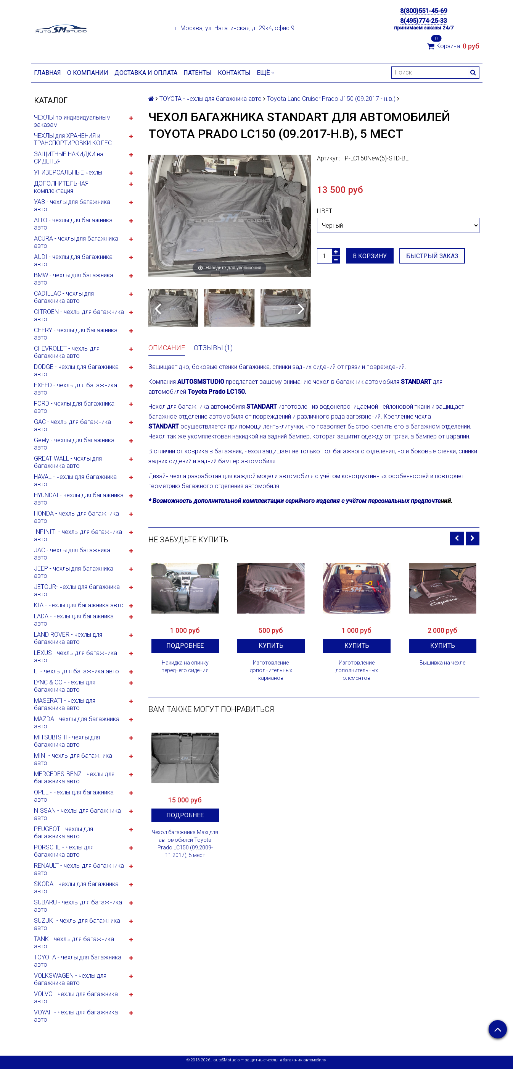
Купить (271, 645)
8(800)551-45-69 (423, 11)
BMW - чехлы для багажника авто (73, 279)
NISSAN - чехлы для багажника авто (77, 814)
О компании (87, 72)
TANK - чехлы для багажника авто (74, 942)
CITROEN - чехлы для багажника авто (79, 315)
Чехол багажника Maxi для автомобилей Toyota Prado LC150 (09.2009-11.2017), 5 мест (185, 843)
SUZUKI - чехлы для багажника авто (77, 924)
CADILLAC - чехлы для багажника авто (64, 297)
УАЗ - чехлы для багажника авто (72, 205)
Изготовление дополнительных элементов (357, 670)
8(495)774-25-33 (423, 20)
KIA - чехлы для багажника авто (79, 605)
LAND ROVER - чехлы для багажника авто (68, 638)
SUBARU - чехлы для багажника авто (78, 906)
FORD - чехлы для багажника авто (74, 407)
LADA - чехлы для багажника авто (74, 620)
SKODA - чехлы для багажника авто (76, 887)
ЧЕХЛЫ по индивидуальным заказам (72, 121)
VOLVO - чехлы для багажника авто (76, 997)
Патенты (197, 72)
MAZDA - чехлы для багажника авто (76, 722)
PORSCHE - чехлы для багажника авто (63, 851)
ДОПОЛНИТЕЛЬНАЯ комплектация (61, 187)
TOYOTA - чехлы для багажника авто (77, 961)
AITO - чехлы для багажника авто (73, 224)
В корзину (370, 256)
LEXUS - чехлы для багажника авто (75, 656)
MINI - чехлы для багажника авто (73, 759)
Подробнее (185, 645)
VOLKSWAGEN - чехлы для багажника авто (70, 979)
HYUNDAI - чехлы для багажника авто (79, 499)
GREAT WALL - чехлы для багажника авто (68, 462)
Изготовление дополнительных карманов (271, 670)
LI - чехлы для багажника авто (76, 671)
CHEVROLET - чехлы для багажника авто (67, 352)
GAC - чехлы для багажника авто (72, 425)
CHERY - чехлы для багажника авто (75, 334)
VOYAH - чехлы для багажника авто (76, 1016)
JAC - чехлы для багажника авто (72, 554)
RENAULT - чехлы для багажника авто (79, 869)
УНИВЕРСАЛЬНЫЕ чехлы (68, 172)
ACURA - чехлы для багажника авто (76, 242)
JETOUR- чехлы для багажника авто (77, 590)
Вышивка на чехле (442, 663)
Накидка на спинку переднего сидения (185, 666)
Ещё (266, 72)
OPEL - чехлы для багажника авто (74, 796)
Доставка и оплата (145, 72)
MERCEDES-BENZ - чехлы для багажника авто (74, 777)
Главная (47, 72)
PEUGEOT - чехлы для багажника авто (63, 832)
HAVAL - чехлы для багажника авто (75, 480)
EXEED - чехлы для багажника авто (75, 389)
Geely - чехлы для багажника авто (74, 444)
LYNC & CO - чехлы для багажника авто (64, 686)
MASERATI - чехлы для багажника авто (64, 704)
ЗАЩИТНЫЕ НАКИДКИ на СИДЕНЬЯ (68, 157)
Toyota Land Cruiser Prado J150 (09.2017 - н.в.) (331, 98)
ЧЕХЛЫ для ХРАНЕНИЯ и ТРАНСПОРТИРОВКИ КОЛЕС (73, 139)
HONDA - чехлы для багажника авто (76, 517)
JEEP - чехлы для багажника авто (73, 572)
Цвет (324, 211)
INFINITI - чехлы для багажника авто (78, 535)
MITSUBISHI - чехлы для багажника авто (67, 741)
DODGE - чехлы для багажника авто (76, 370)
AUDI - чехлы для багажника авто (73, 260)
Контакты (234, 72)
